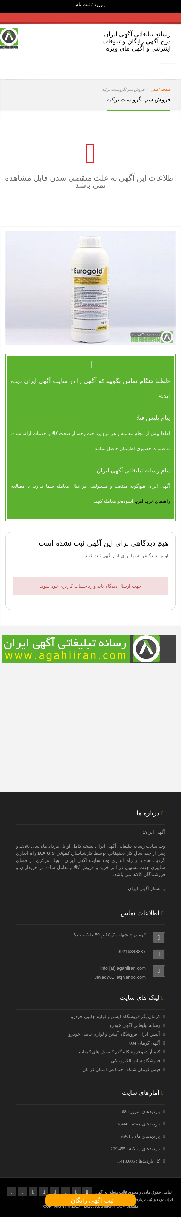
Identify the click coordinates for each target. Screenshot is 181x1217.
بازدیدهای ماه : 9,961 (140, 1136)
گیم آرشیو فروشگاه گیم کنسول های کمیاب (119, 1051)
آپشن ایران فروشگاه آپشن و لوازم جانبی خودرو (114, 1034)
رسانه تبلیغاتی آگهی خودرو (135, 1025)
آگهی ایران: (154, 832)
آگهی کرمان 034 (144, 1043)
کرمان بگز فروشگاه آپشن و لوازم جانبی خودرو (115, 1016)
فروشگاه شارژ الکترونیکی (135, 1060)
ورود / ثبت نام (90, 4)
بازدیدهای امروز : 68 (142, 1111)
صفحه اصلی (160, 89)
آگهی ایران (76, 860)
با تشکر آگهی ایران (146, 888)
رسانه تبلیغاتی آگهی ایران (120, 846)
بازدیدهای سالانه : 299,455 (135, 1148)
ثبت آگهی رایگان (90, 1200)
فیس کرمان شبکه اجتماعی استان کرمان (121, 1069)
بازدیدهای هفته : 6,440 (139, 1124)
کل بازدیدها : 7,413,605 (139, 1161)
